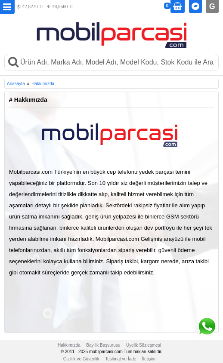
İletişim (148, 359)
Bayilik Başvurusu (103, 345)
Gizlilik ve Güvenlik (81, 359)
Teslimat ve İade (120, 359)
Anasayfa (16, 83)
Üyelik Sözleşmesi (143, 345)
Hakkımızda (42, 83)
